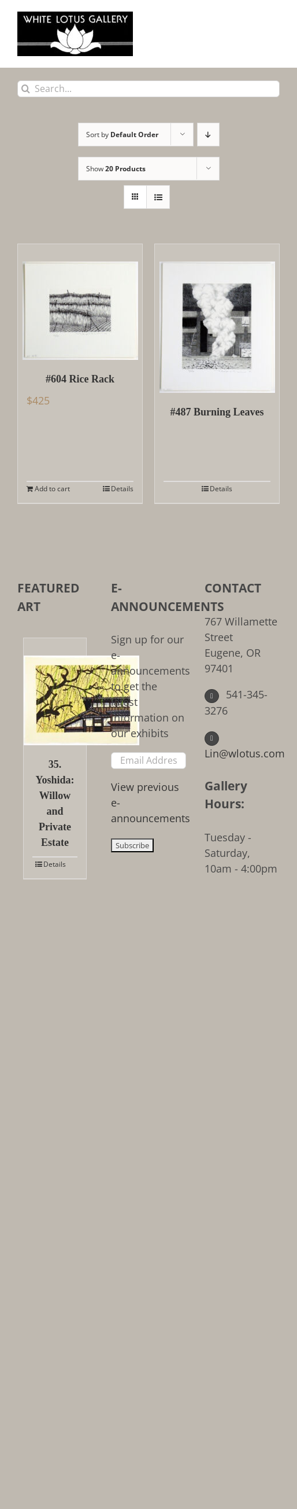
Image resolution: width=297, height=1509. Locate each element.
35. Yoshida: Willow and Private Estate (54, 803)
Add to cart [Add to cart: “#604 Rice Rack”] (52, 489)
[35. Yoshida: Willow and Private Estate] (55, 691)
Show (116, 169)
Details (122, 489)
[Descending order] (208, 134)
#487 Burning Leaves (216, 412)
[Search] (25, 88)
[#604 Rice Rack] (80, 302)
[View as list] (158, 197)
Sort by (122, 134)
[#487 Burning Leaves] (217, 318)
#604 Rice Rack (80, 379)
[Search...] (148, 88)
